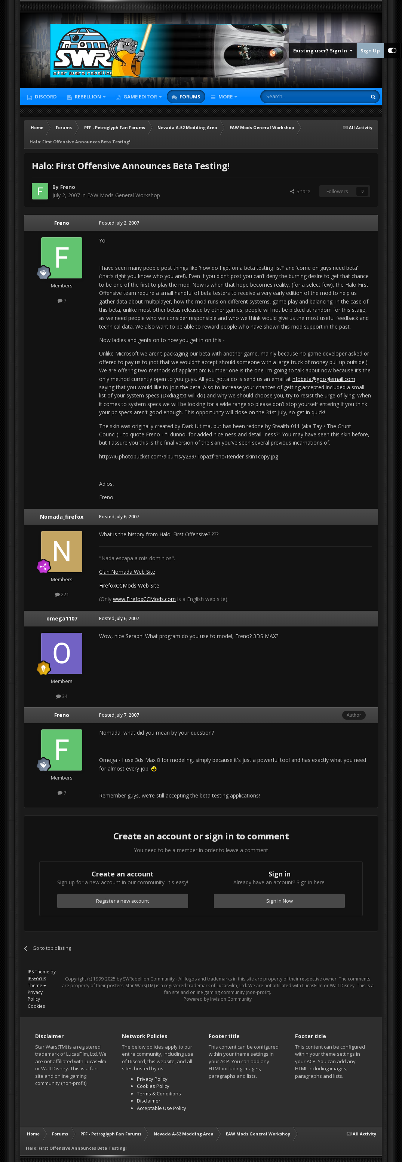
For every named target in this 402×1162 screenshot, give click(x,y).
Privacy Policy (35, 995)
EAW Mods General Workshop (123, 195)
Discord (45, 96)
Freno (67, 186)
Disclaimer (148, 1100)
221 (62, 594)
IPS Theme (38, 972)
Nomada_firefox (61, 516)
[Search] (295, 96)
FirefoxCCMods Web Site (129, 585)
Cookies (36, 1006)
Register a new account (122, 900)
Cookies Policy (153, 1086)
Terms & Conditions (159, 1093)
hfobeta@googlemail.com (323, 378)
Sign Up (370, 50)
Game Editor (140, 96)
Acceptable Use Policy (161, 1108)
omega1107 (61, 618)
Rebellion (88, 96)
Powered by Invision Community (218, 999)
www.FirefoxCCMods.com (144, 599)
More (225, 96)
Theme (37, 985)
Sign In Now (279, 900)
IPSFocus (37, 978)
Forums (189, 96)
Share (300, 191)
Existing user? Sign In (323, 50)
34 (61, 696)
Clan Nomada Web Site (127, 571)
